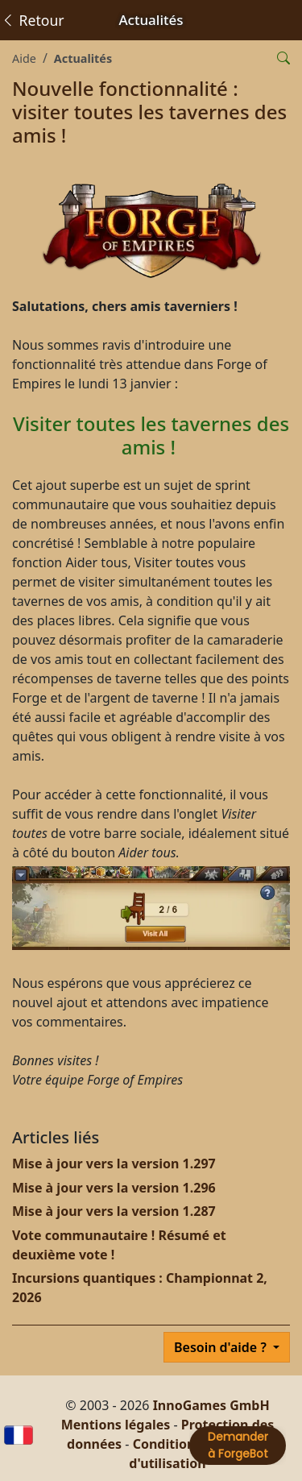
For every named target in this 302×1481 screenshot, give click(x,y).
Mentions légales (116, 1424)
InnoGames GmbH (211, 1405)
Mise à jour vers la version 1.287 (114, 1211)
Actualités (83, 58)
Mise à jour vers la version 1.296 (114, 1188)
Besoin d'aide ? (222, 1347)
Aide (24, 58)
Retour (32, 20)
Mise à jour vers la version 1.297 (114, 1163)
